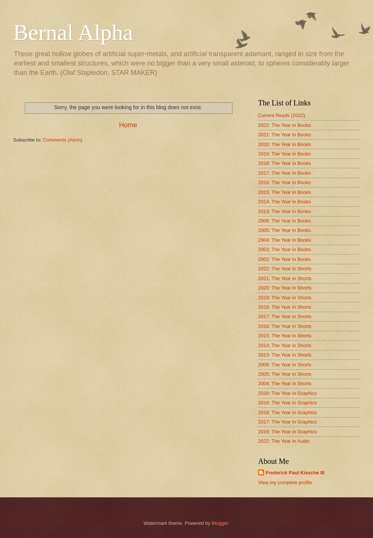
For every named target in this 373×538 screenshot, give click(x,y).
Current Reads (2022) (281, 115)
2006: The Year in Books (284, 221)
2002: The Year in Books (284, 259)
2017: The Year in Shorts (285, 316)
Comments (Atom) (62, 140)
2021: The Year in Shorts (285, 278)
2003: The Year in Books (284, 249)
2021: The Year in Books (284, 134)
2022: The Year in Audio (284, 441)
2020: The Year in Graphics (287, 393)
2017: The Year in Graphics (287, 422)
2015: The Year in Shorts (285, 335)
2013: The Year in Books (284, 211)
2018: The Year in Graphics (287, 412)
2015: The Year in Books (284, 192)
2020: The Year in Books (284, 144)
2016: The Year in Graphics (287, 431)
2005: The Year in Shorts (285, 374)
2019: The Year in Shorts (285, 297)
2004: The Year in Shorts (285, 383)
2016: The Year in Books (284, 182)
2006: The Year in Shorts (285, 364)
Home (128, 125)
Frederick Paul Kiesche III (295, 473)
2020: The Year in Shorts (285, 288)
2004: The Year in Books (284, 240)
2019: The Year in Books (284, 154)
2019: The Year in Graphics (287, 402)
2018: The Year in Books (284, 163)
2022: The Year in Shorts (285, 268)
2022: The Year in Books (284, 125)
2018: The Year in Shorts (285, 307)
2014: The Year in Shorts (285, 345)
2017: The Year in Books (284, 173)
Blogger (220, 523)
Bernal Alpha (73, 32)
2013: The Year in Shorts (285, 355)
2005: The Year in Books (284, 230)
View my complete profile (285, 482)
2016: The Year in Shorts (285, 326)
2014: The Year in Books (284, 201)
